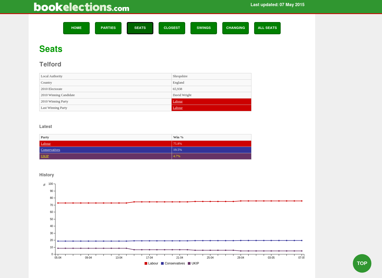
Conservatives (50, 150)
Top (362, 263)
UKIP (45, 156)
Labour (178, 101)
